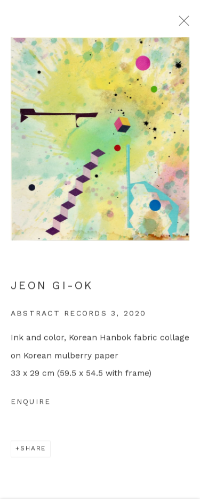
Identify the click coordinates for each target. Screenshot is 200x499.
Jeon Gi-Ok (52, 288)
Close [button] (185, 24)
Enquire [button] (31, 405)
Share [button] (33, 451)
